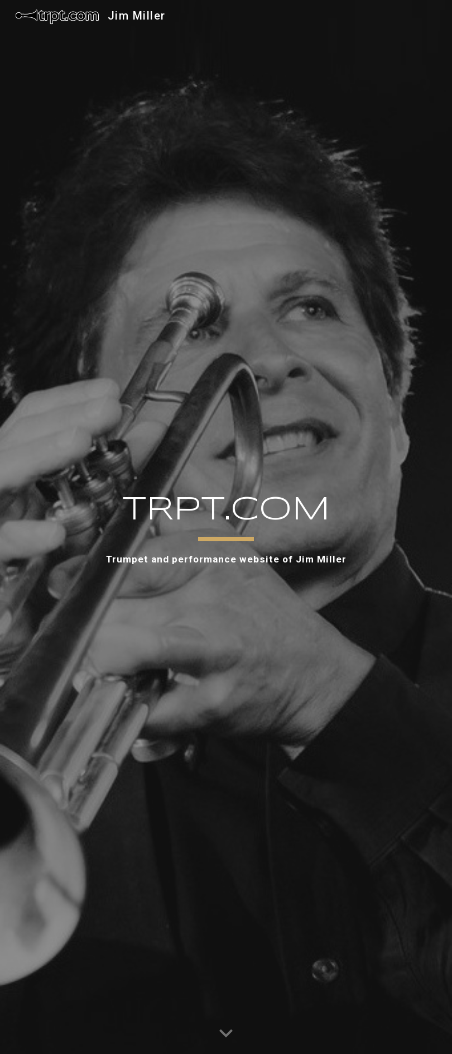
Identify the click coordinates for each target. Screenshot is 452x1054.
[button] (226, 1033)
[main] (226, 527)
